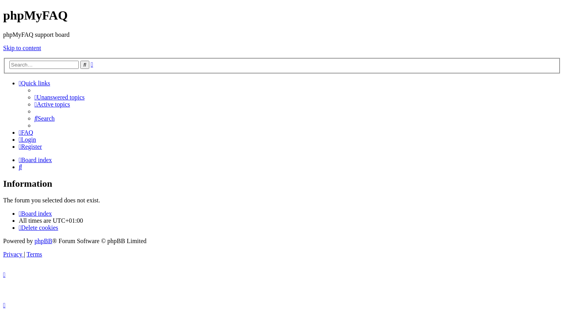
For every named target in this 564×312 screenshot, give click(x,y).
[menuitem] (59, 97)
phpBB (43, 241)
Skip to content (22, 48)
